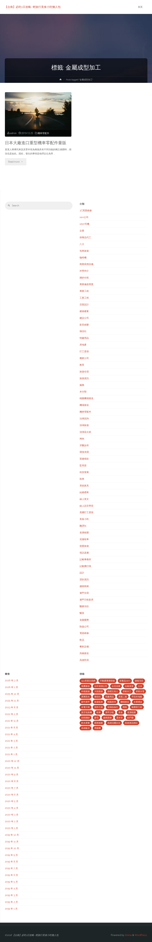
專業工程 (84, 291)
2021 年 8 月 (11, 727)
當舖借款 (84, 458)
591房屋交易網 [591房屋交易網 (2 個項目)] (88, 681)
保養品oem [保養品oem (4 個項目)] (124, 681)
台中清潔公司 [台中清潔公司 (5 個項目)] (100, 686)
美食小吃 (84, 519)
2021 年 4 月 (11, 734)
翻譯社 (83, 525)
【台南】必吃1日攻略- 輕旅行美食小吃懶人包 (33, 7)
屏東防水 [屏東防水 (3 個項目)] (85, 696)
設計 (82, 572)
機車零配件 (43, 133)
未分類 (83, 391)
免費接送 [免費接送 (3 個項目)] (85, 686)
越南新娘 (84, 586)
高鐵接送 (84, 653)
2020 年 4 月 (11, 808)
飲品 (82, 639)
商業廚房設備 (86, 264)
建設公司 (84, 318)
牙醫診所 (84, 445)
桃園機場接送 (86, 398)
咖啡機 (83, 257)
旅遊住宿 (84, 371)
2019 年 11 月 (12, 841)
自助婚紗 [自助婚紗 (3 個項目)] (85, 717)
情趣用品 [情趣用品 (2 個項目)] (109, 696)
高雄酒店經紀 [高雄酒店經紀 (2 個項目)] (131, 723)
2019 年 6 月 (11, 875)
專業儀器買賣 (86, 284)
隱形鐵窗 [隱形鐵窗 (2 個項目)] (98, 723)
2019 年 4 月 (11, 888)
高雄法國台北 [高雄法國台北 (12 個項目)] (113, 723)
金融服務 (84, 619)
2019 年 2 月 (11, 902)
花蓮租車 (84, 539)
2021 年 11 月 (12, 721)
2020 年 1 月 (11, 828)
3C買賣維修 (86, 210)
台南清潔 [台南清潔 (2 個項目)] (129, 686)
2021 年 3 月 (11, 741)
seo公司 (84, 217)
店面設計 (84, 304)
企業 (82, 230)
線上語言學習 (86, 505)
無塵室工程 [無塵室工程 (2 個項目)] (137, 707)
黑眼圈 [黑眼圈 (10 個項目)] (97, 728)
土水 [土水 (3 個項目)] (140, 686)
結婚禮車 (84, 492)
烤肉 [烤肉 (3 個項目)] (125, 707)
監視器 (83, 465)
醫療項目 (84, 606)
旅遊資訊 (84, 378)
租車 (82, 479)
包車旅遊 (84, 251)
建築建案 (84, 311)
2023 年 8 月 (11, 707)
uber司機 (84, 224)
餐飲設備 (84, 646)
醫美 (82, 613)
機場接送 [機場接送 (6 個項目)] (125, 702)
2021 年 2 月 (11, 747)
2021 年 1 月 (11, 754)
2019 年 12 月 (12, 835)
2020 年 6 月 (12, 794)
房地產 (83, 344)
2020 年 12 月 (12, 761)
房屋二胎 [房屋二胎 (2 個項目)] (122, 696)
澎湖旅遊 (84, 425)
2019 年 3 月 (11, 895)
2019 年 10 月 (12, 848)
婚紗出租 (84, 277)
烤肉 (82, 438)
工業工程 (84, 297)
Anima (128, 935)
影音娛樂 (84, 324)
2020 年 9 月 (11, 774)
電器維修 (84, 633)
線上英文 (84, 499)
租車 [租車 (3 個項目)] (98, 712)
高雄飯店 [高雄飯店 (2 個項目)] (85, 728)
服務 (82, 385)
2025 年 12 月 (12, 694)
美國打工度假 (86, 512)
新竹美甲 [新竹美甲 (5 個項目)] (85, 702)
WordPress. (141, 935)
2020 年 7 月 (11, 788)
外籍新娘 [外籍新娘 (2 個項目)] (85, 691)
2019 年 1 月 (11, 908)
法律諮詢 (84, 418)
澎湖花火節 (85, 432)
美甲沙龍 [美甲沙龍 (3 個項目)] (109, 712)
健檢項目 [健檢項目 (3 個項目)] (139, 681)
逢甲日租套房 (86, 599)
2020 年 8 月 (12, 781)
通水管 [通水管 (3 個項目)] (119, 717)
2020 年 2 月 (11, 821)
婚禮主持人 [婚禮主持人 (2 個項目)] (112, 691)
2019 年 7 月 (11, 868)
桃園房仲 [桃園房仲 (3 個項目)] (111, 702)
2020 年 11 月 (12, 767)
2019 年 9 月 (11, 855)
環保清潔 (84, 452)
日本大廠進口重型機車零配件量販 (35, 142)
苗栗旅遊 (84, 546)
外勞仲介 (84, 271)
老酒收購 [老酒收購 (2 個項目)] (131, 712)
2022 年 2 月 (11, 714)
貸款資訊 (84, 579)
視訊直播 (84, 552)
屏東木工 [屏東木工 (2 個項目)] (127, 691)
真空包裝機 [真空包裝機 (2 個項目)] (86, 712)
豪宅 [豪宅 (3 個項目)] (96, 717)
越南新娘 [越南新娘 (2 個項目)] (107, 717)
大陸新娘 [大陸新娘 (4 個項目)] (98, 691)
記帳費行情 (85, 566)
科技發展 (84, 472)
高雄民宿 (84, 660)
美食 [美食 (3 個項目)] (120, 712)
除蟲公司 (84, 626)
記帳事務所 (85, 559)
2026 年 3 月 (11, 680)
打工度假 (84, 351)
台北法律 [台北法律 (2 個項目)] (116, 686)
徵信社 (83, 331)
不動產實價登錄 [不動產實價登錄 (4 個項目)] (107, 681)
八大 (82, 244)
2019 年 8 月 (11, 861)
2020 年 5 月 (11, 801)
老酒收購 (84, 532)
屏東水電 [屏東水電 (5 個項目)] (140, 691)
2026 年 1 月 (11, 687)
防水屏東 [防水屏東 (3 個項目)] (85, 723)
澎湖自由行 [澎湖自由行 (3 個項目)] (112, 707)
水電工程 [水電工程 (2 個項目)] (85, 707)
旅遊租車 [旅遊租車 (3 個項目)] (98, 702)
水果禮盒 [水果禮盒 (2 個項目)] (138, 702)
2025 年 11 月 (12, 700)
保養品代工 (85, 237)
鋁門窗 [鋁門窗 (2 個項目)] (130, 717)
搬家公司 (84, 358)
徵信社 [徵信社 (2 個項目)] (97, 696)
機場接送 (84, 405)
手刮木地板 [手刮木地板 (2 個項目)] (137, 696)
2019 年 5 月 (11, 881)
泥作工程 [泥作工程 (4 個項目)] (98, 707)
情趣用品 (84, 338)
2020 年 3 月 (11, 814)
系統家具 (84, 485)
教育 (82, 365)
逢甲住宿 (84, 593)
